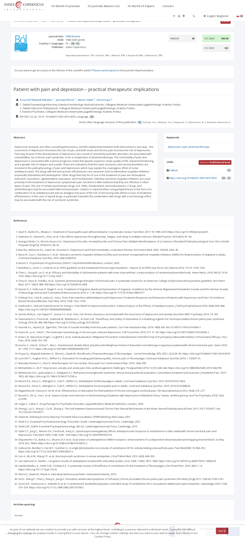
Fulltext (173, 170)
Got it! (222, 531)
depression (174, 146)
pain (184, 146)
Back (225, 21)
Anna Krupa (103, 99)
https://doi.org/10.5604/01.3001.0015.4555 (193, 178)
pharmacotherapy (199, 146)
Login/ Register (216, 16)
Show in (215, 162)
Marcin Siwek (85, 99)
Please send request (104, 70)
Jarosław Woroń (65, 99)
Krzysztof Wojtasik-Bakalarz (36, 99)
